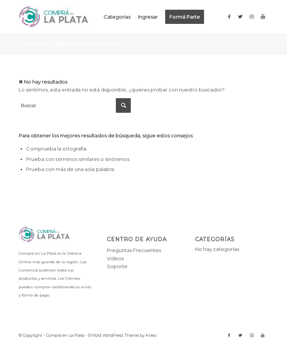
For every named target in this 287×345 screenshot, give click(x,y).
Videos (115, 258)
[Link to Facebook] (229, 16)
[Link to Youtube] (262, 16)
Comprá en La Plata (65, 335)
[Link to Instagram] (251, 16)
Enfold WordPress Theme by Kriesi (122, 335)
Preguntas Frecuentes (134, 250)
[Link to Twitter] (240, 16)
